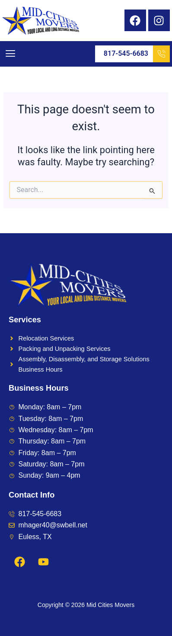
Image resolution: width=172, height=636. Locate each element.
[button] (10, 53)
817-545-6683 (137, 53)
